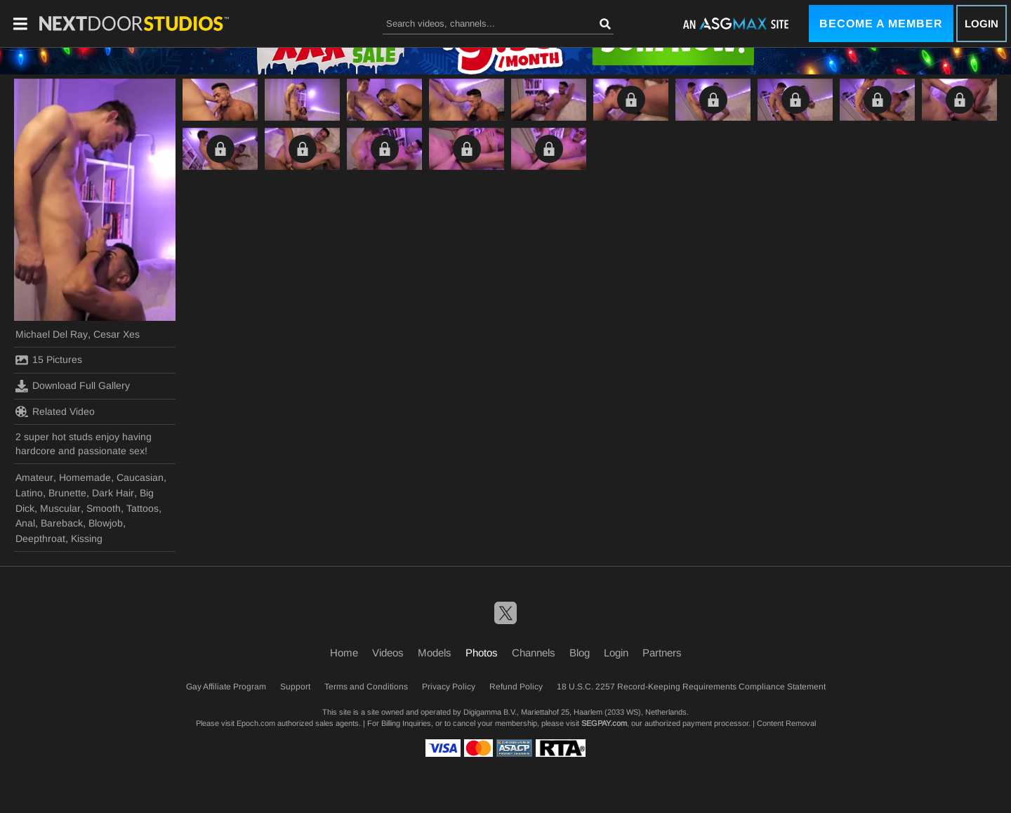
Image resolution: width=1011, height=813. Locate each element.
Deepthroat (40, 538)
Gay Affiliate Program (226, 687)
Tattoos (142, 508)
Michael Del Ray (51, 334)
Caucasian (140, 477)
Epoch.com (256, 723)
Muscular (60, 508)
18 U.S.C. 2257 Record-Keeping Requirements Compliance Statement (691, 687)
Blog (579, 653)
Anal (25, 523)
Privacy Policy (448, 687)
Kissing (87, 538)
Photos (481, 653)
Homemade (85, 477)
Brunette (67, 492)
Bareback (62, 523)
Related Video (55, 411)
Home (344, 653)
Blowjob (105, 523)
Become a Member (881, 23)
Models (434, 653)
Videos (388, 653)
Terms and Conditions (366, 687)
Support (295, 687)
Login (981, 23)
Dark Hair (113, 492)
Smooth (103, 508)
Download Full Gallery (72, 386)
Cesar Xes (116, 334)
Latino (29, 492)
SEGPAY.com (604, 723)
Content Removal (786, 723)
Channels (533, 653)
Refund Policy (516, 687)
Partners (662, 653)
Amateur (34, 477)
